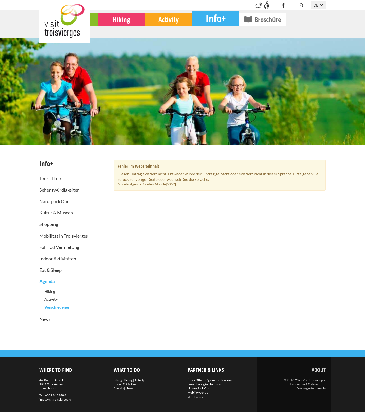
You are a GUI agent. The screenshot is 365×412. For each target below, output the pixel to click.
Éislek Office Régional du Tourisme (210, 380)
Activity (208, 30)
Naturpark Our (54, 201)
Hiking (160, 30)
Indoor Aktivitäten (57, 258)
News (45, 319)
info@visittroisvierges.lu (55, 399)
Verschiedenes (57, 307)
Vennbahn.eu (196, 397)
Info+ (255, 29)
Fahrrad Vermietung (59, 247)
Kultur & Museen (56, 213)
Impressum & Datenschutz (307, 384)
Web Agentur (306, 388)
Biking (113, 30)
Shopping (48, 224)
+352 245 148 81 (56, 395)
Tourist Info (50, 178)
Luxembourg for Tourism (204, 384)
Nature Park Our (199, 388)
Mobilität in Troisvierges (63, 236)
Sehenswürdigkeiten (59, 190)
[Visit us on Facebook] (283, 5)
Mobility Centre (198, 393)
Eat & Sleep (50, 270)
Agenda (47, 281)
